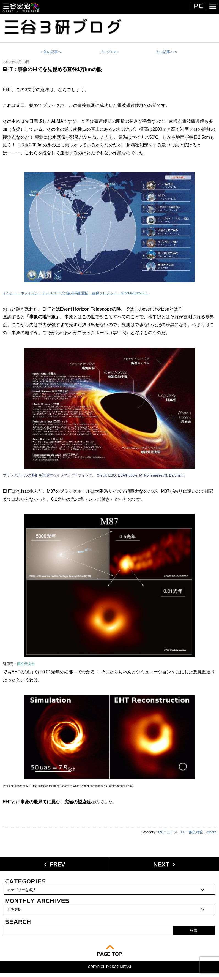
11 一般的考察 (191, 832)
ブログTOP (109, 52)
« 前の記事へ (50, 52)
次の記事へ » (166, 52)
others (211, 832)
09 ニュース (167, 832)
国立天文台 (26, 664)
